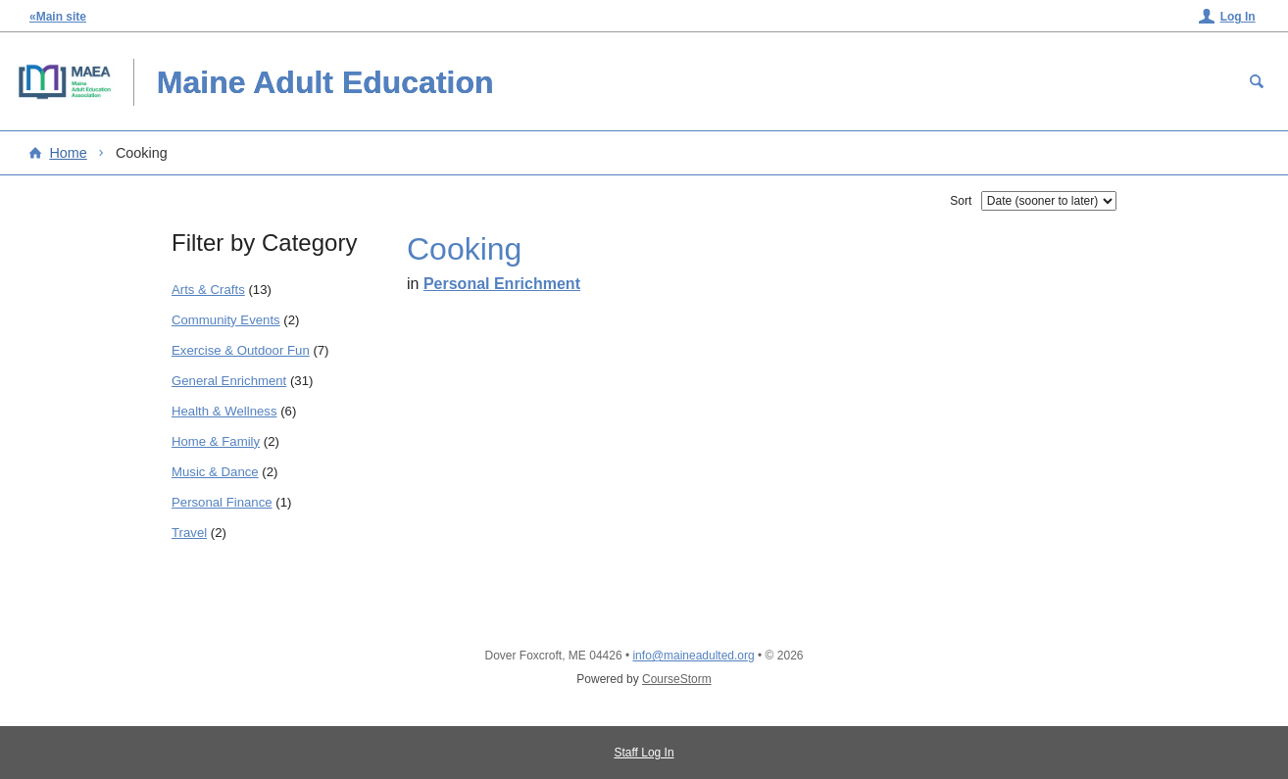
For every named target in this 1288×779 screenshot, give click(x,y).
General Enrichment (229, 380)
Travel (189, 532)
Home (67, 153)
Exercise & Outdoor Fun (241, 350)
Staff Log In (643, 752)
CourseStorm (677, 679)
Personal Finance (222, 502)
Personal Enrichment (501, 283)
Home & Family (216, 441)
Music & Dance (215, 471)
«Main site (57, 17)
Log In (1238, 17)
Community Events (226, 320)
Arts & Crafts (208, 289)
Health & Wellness (224, 411)
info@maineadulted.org (693, 655)
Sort (960, 201)
